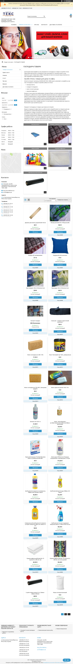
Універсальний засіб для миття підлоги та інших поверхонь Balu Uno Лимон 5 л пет (35, 524)
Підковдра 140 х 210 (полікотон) (60, 288)
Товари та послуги (24, 24)
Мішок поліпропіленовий (60, 592)
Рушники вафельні (60, 148)
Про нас (36, 24)
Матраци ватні (35, 124)
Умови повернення (61, 628)
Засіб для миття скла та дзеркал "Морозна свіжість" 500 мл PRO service (60, 523)
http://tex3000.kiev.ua (8, 190)
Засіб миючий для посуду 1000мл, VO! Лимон (60, 491)
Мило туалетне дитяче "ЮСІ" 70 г (60, 387)
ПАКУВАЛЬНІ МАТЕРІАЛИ (35, 172)
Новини (5, 75)
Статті (4, 78)
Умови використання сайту (45, 630)
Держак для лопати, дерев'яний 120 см (35, 222)
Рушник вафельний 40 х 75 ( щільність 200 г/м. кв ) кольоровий (60, 559)
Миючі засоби (35, 148)
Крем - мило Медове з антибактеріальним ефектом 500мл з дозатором (60, 423)
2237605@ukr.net (7, 192)
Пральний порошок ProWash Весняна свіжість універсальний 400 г (35, 457)
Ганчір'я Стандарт (35, 320)
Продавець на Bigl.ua (36, 661)
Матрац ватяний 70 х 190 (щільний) (60, 222)
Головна (13, 24)
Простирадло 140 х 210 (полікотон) (35, 288)
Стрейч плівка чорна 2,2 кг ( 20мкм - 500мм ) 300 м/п (35, 593)
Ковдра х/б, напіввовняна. (35, 255)
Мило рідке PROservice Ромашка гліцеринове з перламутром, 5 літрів (60, 457)
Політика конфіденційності (61, 662)
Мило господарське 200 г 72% (35, 354)
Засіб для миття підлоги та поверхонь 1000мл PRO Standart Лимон (35, 491)
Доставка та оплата (56, 24)
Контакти (44, 24)
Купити (36, 232)
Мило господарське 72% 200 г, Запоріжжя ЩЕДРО (35, 388)
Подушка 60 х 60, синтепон (60, 255)
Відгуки (5, 84)
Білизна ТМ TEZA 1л (35, 421)
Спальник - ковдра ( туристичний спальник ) (60, 321)
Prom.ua (44, 659)
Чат (67, 660)
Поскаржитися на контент (49, 662)
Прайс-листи (6, 72)
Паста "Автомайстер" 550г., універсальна (60, 354)
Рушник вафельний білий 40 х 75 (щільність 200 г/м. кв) (35, 559)
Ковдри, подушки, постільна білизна (60, 124)
